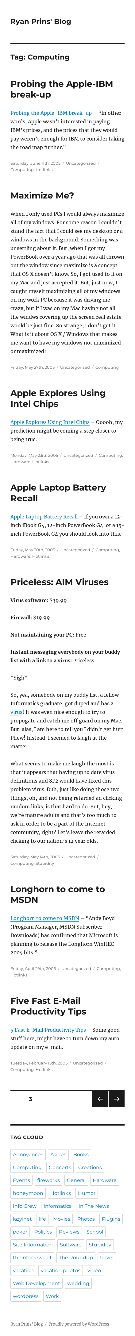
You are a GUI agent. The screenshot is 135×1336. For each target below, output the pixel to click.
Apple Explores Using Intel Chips (58, 398)
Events (21, 1180)
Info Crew (25, 1206)
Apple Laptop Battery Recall (44, 517)
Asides (58, 1154)
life (42, 1219)
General (76, 1180)
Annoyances (28, 1154)
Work (52, 1296)
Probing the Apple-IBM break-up (51, 113)
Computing (22, 169)
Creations (90, 1167)
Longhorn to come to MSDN (44, 918)
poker (20, 1232)
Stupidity (45, 863)
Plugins (111, 1219)
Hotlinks (44, 169)
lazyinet (22, 1219)
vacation (23, 1270)
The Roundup (76, 1258)
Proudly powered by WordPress (78, 1324)
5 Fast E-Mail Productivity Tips (48, 1030)
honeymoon (28, 1193)
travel (107, 1258)
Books (81, 1154)
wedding (78, 1283)
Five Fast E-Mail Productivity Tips (48, 1006)
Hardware (20, 461)
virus (16, 712)
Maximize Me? (42, 195)
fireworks (48, 1180)
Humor (86, 1193)
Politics (43, 1232)
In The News (94, 1206)
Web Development (36, 1283)
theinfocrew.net (32, 1258)
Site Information (33, 1245)
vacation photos (60, 1270)
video (94, 1270)
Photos (86, 1219)
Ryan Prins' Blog (40, 21)
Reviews (69, 1232)
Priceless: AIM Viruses (59, 582)
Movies (61, 1219)
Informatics (57, 1206)
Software (71, 1245)
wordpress (26, 1296)
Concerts (60, 1167)
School (95, 1232)
